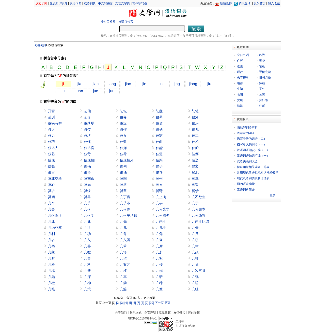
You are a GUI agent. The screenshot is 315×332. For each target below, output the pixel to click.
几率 (123, 277)
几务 (123, 234)
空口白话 (243, 55)
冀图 (123, 178)
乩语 (87, 117)
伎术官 (89, 148)
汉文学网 (41, 3)
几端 (195, 283)
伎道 (159, 154)
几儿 (51, 221)
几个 (51, 203)
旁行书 (263, 100)
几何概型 (163, 215)
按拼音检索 (108, 21)
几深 (87, 277)
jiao (128, 84)
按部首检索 (125, 21)
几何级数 (198, 215)
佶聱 (51, 166)
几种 (159, 283)
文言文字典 (122, 3)
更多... (274, 195)
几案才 (125, 264)
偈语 (87, 172)
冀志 (87, 185)
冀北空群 (55, 178)
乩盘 (159, 111)
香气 (262, 89)
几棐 (87, 271)
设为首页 (260, 3)
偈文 (195, 166)
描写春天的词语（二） (252, 138)
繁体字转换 (139, 3)
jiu (209, 84)
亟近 (123, 123)
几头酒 (125, 240)
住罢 (240, 60)
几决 (87, 228)
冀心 (51, 185)
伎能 (159, 148)
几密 (195, 240)
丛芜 (262, 94)
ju (63, 91)
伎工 (195, 136)
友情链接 (179, 312)
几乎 (87, 203)
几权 (159, 258)
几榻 (159, 271)
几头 (87, 240)
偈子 (159, 166)
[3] (122, 302)
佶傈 (195, 154)
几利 (51, 234)
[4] (125, 302)
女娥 (240, 100)
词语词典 (40, 45)
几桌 (195, 264)
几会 (51, 209)
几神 (87, 283)
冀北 (195, 172)
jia (79, 84)
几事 (159, 203)
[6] (134, 302)
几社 (51, 283)
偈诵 (123, 172)
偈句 (123, 166)
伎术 (195, 142)
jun (111, 91)
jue (95, 91)
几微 (87, 252)
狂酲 (262, 106)
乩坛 (123, 111)
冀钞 (195, 191)
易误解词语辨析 (247, 127)
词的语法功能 (246, 184)
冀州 (159, 178)
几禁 (123, 283)
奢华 (262, 60)
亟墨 (159, 117)
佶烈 (195, 160)
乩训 (51, 117)
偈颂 (159, 172)
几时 (51, 258)
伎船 (195, 148)
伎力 (51, 136)
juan (79, 91)
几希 (123, 246)
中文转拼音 (105, 3)
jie (144, 84)
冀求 (51, 191)
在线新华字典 (58, 3)
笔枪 (262, 66)
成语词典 (90, 3)
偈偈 (87, 166)
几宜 (159, 240)
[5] (130, 302)
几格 (87, 264)
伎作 (123, 129)
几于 (195, 203)
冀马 (87, 197)
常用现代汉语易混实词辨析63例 (258, 172)
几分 (195, 228)
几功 (87, 234)
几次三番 (198, 271)
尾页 (167, 302)
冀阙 (51, 197)
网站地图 (194, 312)
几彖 (51, 252)
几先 (123, 221)
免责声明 (150, 312)
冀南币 (89, 178)
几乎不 (125, 203)
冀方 (159, 185)
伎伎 (87, 129)
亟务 (123, 117)
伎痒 (123, 148)
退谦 (240, 66)
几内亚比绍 (200, 221)
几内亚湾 (55, 228)
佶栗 (159, 160)
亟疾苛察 (55, 123)
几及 (195, 234)
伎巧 (51, 142)
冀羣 (123, 191)
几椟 (123, 271)
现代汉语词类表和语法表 (253, 178)
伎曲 (159, 142)
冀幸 (195, 178)
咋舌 (262, 55)
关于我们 (121, 312)
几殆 (51, 277)
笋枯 (262, 83)
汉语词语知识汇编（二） (253, 150)
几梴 (51, 271)
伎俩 (159, 129)
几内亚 (161, 221)
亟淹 (195, 117)
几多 (51, 240)
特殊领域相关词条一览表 (253, 167)
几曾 (87, 258)
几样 (51, 264)
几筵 (123, 289)
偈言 (51, 172)
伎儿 (195, 129)
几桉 (159, 264)
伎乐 (195, 123)
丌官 (51, 111)
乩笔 (195, 111)
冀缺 (87, 191)
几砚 (195, 277)
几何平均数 (128, 215)
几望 (123, 258)
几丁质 (125, 197)
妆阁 (240, 94)
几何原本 (198, 209)
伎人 (51, 129)
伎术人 (53, 148)
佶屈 (51, 160)
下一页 (159, 302)
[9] (146, 302)
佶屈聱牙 (127, 160)
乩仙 (87, 111)
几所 (159, 252)
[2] (117, 302)
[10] (151, 302)
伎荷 (123, 154)
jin (160, 84)
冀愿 (123, 185)
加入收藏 (274, 3)
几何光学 (163, 209)
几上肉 (161, 197)
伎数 (123, 142)
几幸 (195, 246)
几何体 (125, 209)
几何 (87, 209)
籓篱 (240, 106)
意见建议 (165, 312)
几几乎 (161, 228)
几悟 (123, 252)
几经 (195, 289)
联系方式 (136, 312)
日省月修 (265, 77)
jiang (112, 84)
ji (63, 84)
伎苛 (87, 154)
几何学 (89, 215)
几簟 (159, 289)
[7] (138, 302)
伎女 (123, 136)
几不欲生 (198, 197)
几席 (159, 246)
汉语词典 (75, 3)
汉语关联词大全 (247, 161)
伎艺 (51, 154)
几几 (123, 228)
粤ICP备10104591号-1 (142, 318)
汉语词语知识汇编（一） (253, 155)
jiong (193, 84)
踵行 (240, 72)
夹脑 (240, 89)
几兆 (87, 221)
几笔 (51, 289)
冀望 (195, 185)
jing (177, 84)
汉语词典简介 (246, 189)
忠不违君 (243, 77)
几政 (195, 252)
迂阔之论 (265, 72)
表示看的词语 (246, 133)
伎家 (159, 136)
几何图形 (55, 215)
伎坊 (87, 136)
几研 (159, 277)
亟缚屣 (89, 123)
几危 (159, 234)
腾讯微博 (245, 3)
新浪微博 (226, 3)
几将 (87, 246)
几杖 (195, 258)
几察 (51, 246)
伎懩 (87, 142)
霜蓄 (240, 83)
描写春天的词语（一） (252, 144)
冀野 (159, 191)
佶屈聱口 (91, 160)
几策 (87, 289)
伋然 (159, 123)
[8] (142, 302)
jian (96, 84)
